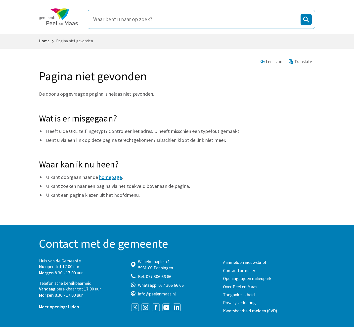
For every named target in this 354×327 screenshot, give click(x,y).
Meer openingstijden (59, 307)
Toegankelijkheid (239, 295)
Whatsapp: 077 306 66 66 (161, 285)
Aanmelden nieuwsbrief (244, 262)
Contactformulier (239, 271)
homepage (110, 177)
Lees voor (272, 62)
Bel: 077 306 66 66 (154, 277)
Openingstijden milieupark (247, 279)
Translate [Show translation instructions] (300, 62)
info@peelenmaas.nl (157, 294)
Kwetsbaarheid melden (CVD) (250, 311)
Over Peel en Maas (240, 287)
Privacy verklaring (239, 303)
